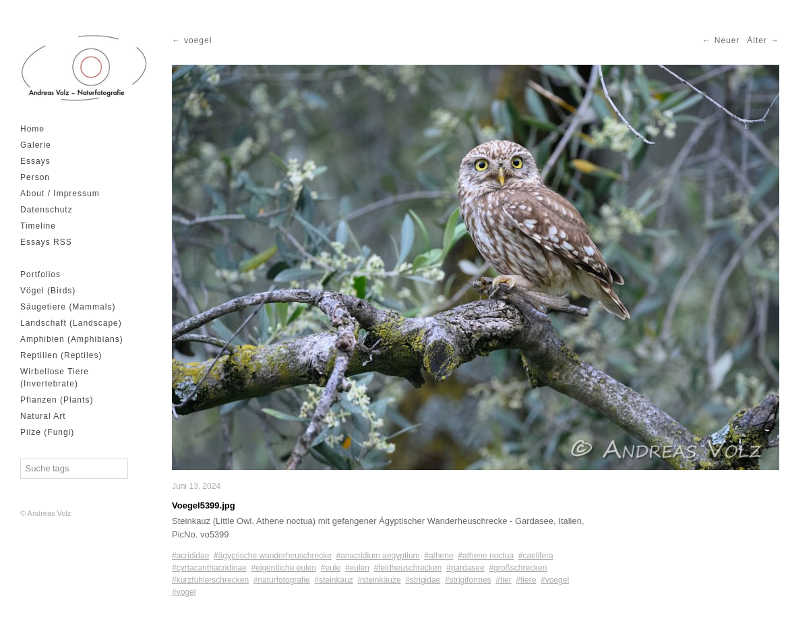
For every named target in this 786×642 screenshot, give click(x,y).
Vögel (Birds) (47, 290)
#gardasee (465, 568)
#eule (330, 568)
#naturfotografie (281, 580)
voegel (198, 40)
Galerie (35, 145)
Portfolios (40, 274)
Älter (757, 40)
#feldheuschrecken (408, 568)
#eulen (357, 568)
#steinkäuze (379, 580)
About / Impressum (60, 193)
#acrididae (190, 555)
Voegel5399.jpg (203, 505)
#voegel (555, 580)
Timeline (38, 226)
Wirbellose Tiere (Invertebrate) (54, 377)
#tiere (526, 580)
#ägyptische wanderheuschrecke (273, 555)
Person (35, 177)
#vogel (183, 592)
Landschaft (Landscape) (71, 323)
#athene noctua (486, 555)
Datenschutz (46, 209)
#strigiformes (468, 580)
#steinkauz (333, 580)
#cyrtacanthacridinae (209, 568)
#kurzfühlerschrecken (210, 580)
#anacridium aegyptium (378, 555)
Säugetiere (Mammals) (67, 307)
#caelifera (535, 555)
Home (32, 129)
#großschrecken (518, 568)
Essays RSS (46, 242)
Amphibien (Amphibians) (71, 339)
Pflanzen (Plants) (56, 400)
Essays (35, 161)
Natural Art (43, 416)
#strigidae (422, 580)
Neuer (727, 40)
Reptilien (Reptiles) (61, 355)
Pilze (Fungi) (47, 432)
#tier (503, 580)
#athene (438, 555)
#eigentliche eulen (283, 568)
